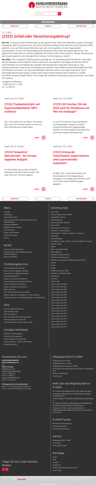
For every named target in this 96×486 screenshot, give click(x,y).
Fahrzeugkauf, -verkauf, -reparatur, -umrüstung (67, 233)
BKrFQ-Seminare (10, 289)
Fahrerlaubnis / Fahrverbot (60, 228)
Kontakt (55, 462)
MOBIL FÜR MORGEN (60, 373)
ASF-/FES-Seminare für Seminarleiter (17, 292)
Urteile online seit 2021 (59, 297)
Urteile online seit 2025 (59, 287)
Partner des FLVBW (10, 235)
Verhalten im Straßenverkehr (61, 273)
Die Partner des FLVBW (61, 429)
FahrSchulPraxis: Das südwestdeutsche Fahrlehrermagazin (18, 253)
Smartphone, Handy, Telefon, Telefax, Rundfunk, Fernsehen (71, 241)
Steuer (53, 265)
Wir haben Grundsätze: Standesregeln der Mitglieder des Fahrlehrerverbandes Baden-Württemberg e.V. (72, 404)
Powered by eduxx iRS (48, 484)
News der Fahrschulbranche (14, 249)
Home (55, 457)
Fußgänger (54, 236)
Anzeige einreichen (10, 344)
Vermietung (55, 276)
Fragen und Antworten (11, 233)
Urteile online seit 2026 (59, 284)
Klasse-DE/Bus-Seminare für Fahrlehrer (18, 281)
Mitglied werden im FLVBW (62, 363)
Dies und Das (55, 225)
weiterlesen (81, 26)
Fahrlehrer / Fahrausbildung (60, 231)
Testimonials (57, 376)
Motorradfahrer (56, 252)
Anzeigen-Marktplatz (11, 225)
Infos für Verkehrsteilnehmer (14, 309)
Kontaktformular (11, 380)
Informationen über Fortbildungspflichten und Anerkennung (24, 297)
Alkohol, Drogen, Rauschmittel (61, 214)
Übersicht (14, 26)
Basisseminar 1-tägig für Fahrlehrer (16, 273)
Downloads (57, 443)
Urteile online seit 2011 (59, 324)
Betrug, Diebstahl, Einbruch (60, 223)
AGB (54, 460)
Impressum (57, 465)
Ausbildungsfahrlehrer (11, 276)
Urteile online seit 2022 (59, 295)
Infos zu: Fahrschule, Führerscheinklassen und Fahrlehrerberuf (20, 221)
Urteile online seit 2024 (59, 289)
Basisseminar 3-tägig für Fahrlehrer (16, 271)
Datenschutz (55, 281)
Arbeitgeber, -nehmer (58, 217)
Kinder (53, 247)
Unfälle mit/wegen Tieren (60, 271)
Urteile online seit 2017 (59, 308)
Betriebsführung (56, 220)
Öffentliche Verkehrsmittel (60, 255)
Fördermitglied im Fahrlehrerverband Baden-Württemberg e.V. (73, 400)
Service (6, 238)
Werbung (54, 279)
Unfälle (53, 268)
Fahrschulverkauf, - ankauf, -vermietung (18, 342)
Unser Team (57, 470)
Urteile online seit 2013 (59, 319)
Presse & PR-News (10, 257)
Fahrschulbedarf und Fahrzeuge (15, 339)
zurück (48, 26)
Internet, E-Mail (56, 244)
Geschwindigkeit (56, 239)
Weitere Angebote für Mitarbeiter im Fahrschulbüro (21, 295)
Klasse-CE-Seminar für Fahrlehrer (15, 279)
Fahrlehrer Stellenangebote (13, 334)
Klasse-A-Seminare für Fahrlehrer (15, 287)
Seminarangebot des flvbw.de (14, 268)
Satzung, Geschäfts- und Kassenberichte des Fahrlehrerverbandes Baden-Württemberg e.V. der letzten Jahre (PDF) (72, 410)
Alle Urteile (54, 212)
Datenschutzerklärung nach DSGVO (65, 468)
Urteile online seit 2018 (59, 305)
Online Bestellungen (60, 446)
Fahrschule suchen (10, 217)
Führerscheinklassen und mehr (15, 320)
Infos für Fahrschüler (11, 312)
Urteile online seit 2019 (59, 303)
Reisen (53, 263)
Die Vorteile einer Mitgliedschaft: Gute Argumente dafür (72, 391)
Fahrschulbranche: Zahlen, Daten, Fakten (18, 322)
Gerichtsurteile (68, 22)
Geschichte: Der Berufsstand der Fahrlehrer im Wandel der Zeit (73, 370)
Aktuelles (7, 212)
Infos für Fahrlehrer (10, 314)
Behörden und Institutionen (62, 423)
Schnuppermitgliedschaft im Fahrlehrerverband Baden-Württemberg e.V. (72, 395)
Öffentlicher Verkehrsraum (60, 257)
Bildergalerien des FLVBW (62, 440)
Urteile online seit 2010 (59, 327)
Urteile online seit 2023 (59, 292)
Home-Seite (21, 479)
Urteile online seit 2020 (59, 300)
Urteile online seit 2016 (59, 311)
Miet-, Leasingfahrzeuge (59, 249)
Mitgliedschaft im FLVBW (13, 227)
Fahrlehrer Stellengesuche (13, 336)
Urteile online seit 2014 (59, 316)
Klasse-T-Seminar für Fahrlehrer (15, 284)
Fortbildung (8, 214)
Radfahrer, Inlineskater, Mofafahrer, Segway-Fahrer (68, 260)
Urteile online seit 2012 (59, 321)
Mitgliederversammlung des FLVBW (65, 366)
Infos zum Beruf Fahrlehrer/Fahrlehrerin (17, 317)
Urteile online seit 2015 (59, 313)
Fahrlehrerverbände (59, 426)
